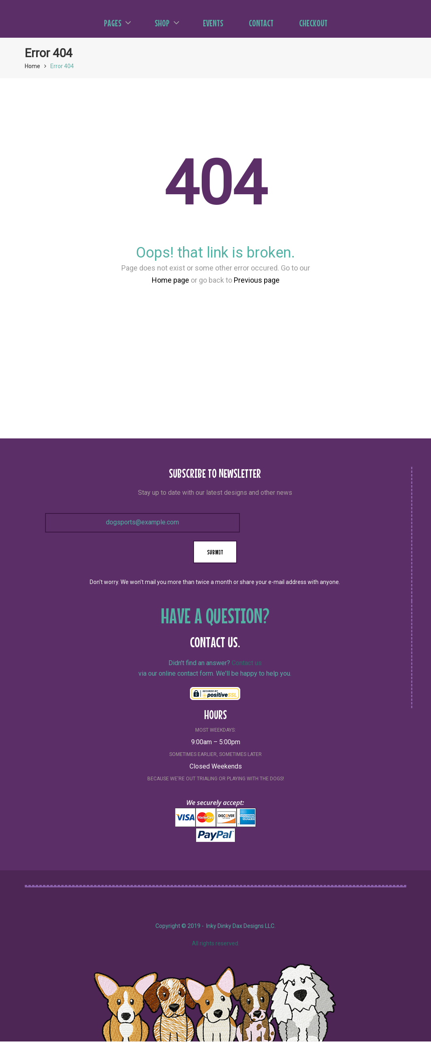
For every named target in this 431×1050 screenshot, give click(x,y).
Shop (167, 22)
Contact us (247, 663)
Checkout (313, 22)
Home (32, 66)
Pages (117, 22)
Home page (170, 280)
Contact (261, 22)
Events (213, 22)
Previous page (257, 280)
